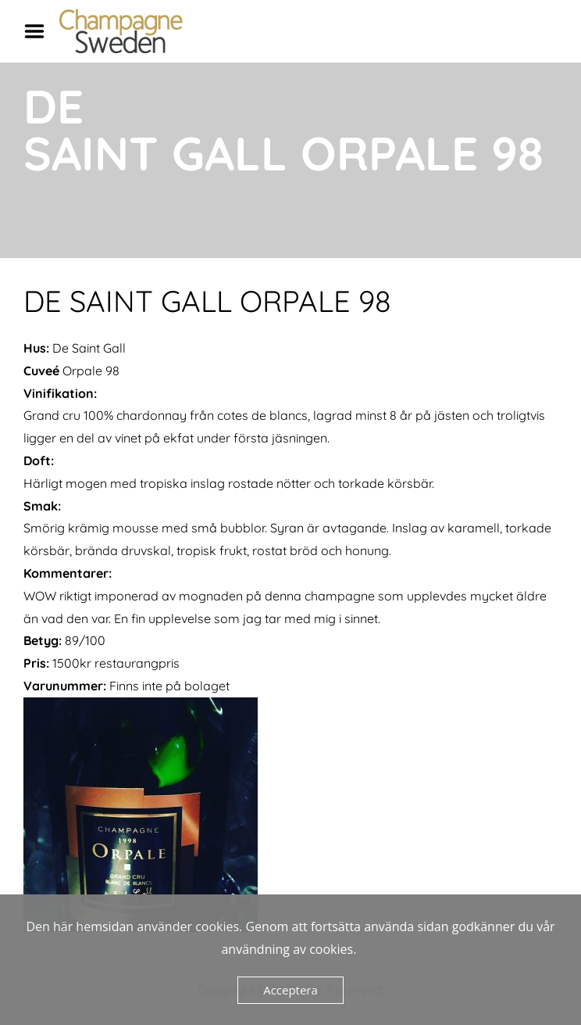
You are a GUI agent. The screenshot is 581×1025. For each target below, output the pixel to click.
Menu (39, 31)
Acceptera (290, 990)
